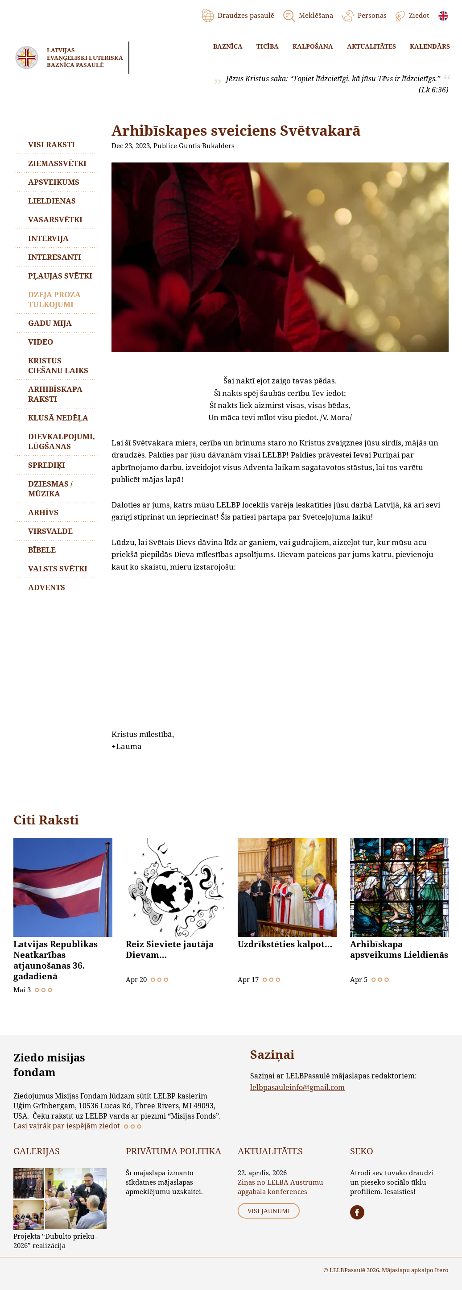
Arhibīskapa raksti (55, 394)
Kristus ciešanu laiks (58, 365)
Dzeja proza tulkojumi (54, 299)
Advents (46, 587)
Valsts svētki (57, 568)
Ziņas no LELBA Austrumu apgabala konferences (280, 1187)
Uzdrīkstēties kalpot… (285, 944)
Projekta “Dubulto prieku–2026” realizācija (55, 1241)
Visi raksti (51, 144)
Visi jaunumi (269, 1211)
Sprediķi (46, 465)
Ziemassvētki (57, 163)
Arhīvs (43, 512)
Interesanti (54, 257)
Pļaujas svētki (60, 275)
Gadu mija (50, 323)
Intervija (48, 238)
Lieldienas (52, 201)
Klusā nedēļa (58, 417)
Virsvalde (50, 531)
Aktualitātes (371, 46)
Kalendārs (430, 46)
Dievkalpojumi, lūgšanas (61, 441)
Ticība (267, 46)
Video (40, 342)
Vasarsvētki (55, 219)
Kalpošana (313, 46)
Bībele (42, 550)
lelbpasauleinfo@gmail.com (297, 1087)
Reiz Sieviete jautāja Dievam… (170, 949)
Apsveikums (53, 182)
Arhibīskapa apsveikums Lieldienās (399, 949)
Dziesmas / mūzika (50, 489)
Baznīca (228, 46)
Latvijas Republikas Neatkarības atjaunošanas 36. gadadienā (55, 960)
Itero (442, 1270)
